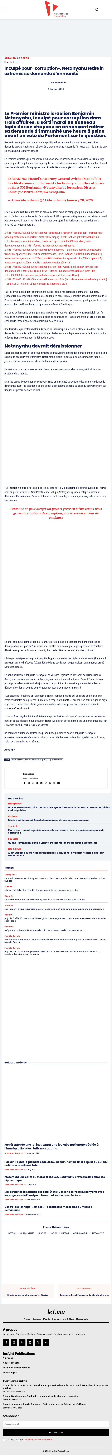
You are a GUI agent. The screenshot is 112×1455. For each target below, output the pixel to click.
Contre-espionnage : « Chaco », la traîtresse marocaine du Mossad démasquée (48, 1208)
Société (12, 826)
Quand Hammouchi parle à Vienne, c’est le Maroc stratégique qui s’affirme (52, 842)
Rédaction (60, 82)
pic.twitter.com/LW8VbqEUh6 (41, 192)
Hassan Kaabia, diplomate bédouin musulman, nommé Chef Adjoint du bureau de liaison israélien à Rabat (56, 1163)
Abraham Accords (16, 58)
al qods (46, 760)
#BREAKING (17, 178)
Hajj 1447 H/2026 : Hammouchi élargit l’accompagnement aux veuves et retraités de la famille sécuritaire (55, 919)
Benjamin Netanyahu (33, 760)
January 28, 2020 (80, 200)
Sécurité (13, 839)
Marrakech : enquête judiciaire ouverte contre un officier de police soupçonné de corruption (56, 831)
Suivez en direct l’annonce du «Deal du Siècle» (84, 1295)
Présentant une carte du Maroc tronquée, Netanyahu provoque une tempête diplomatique (54, 1178)
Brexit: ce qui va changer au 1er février (27, 1295)
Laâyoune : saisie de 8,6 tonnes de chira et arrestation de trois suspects (43, 930)
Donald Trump (17, 760)
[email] (56, 1423)
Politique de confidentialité (39, 1440)
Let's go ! (56, 1432)
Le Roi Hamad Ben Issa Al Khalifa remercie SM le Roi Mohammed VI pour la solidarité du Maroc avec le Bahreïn (55, 941)
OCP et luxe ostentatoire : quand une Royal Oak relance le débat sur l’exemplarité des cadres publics (59, 809)
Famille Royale (12, 936)
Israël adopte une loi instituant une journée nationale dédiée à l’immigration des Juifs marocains (51, 1146)
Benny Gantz (57, 760)
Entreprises (15, 804)
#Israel (33, 178)
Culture (12, 816)
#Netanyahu (52, 187)
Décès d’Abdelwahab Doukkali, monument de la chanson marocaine (48, 820)
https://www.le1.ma (30, 778)
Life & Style (14, 849)
